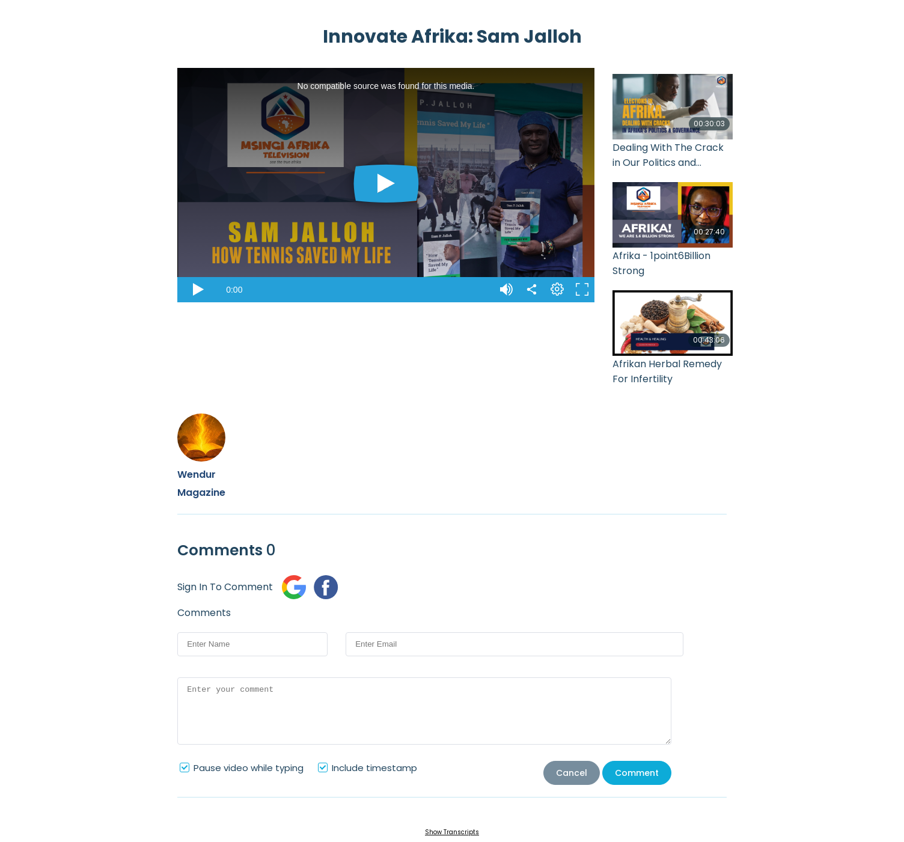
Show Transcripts (452, 832)
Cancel (571, 773)
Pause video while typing (249, 767)
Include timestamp (374, 767)
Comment (637, 773)
